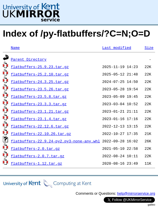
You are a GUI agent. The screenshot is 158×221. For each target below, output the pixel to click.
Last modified (116, 47)
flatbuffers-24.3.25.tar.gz (40, 81)
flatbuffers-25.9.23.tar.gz (40, 66)
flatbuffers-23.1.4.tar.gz (39, 118)
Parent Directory (29, 59)
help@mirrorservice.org (136, 193)
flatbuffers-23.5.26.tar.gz (40, 88)
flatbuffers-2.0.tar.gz (35, 148)
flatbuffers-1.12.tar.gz (36, 163)
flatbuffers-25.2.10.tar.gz (40, 74)
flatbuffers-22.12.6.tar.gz (40, 126)
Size (149, 47)
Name (15, 47)
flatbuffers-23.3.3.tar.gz (39, 103)
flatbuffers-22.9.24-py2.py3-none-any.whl (55, 141)
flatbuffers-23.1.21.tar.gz (40, 111)
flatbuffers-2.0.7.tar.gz (37, 155)
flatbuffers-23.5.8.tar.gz (39, 96)
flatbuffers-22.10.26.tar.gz (41, 133)
